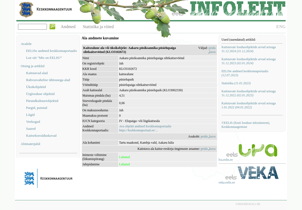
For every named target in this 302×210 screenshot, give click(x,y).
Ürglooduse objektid (40, 94)
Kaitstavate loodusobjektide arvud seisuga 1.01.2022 (249, 105)
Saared (30, 129)
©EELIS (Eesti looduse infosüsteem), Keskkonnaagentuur (246, 125)
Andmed (68, 26)
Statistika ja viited (98, 26)
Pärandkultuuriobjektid (42, 101)
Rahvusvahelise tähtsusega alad (48, 80)
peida (212, 48)
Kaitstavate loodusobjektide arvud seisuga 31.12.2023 (249, 61)
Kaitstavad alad (37, 73)
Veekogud (33, 122)
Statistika (236, 83)
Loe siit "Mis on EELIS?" (44, 58)
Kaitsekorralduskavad (41, 135)
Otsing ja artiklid (32, 66)
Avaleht (26, 44)
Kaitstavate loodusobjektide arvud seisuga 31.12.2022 (249, 93)
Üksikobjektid (36, 87)
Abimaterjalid (30, 144)
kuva (212, 52)
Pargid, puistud (36, 108)
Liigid (30, 115)
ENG (281, 26)
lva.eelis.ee (226, 160)
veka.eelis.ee (227, 182)
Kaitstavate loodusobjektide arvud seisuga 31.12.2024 (249, 49)
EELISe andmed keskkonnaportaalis (51, 51)
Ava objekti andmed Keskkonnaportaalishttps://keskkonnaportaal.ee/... (145, 128)
